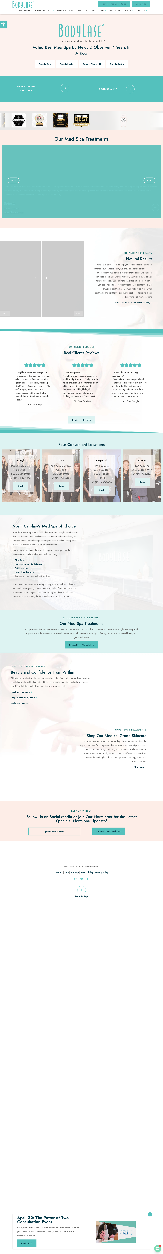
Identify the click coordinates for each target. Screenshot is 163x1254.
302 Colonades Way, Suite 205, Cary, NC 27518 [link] (61, 470)
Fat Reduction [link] (22, 568)
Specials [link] (140, 11)
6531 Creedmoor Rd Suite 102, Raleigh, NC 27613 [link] (21, 470)
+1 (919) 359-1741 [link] (142, 474)
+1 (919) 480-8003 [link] (102, 482)
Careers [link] (59, 872)
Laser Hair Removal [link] (24, 572)
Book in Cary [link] (45, 64)
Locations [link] (98, 11)
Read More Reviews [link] (81, 419)
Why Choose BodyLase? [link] (23, 697)
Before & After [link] (65, 11)
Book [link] (21, 486)
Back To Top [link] (81, 892)
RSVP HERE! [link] (26, 1243)
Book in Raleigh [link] (67, 64)
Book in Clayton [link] (117, 64)
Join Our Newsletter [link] (54, 831)
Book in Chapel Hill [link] (92, 64)
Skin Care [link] (20, 560)
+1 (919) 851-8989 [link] (61, 478)
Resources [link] (114, 11)
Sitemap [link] (74, 872)
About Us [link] (82, 11)
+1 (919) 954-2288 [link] (21, 478)
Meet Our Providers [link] (20, 691)
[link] (3, 24)
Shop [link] (128, 11)
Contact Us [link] (141, 3)
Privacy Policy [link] (101, 872)
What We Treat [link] (43, 11)
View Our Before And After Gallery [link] (132, 302)
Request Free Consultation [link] (114, 3)
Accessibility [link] (86, 872)
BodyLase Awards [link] (19, 703)
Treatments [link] (23, 11)
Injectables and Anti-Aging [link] (28, 564)
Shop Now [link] (139, 767)
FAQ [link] (66, 872)
